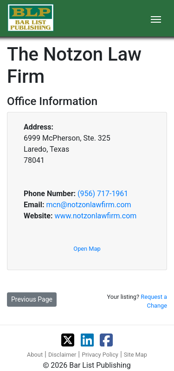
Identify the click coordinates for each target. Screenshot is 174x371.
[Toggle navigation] (156, 18)
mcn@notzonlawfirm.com (88, 204)
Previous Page (31, 299)
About (35, 354)
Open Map (86, 248)
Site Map (135, 354)
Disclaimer (62, 354)
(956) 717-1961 (102, 193)
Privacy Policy (100, 354)
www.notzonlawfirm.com (95, 215)
